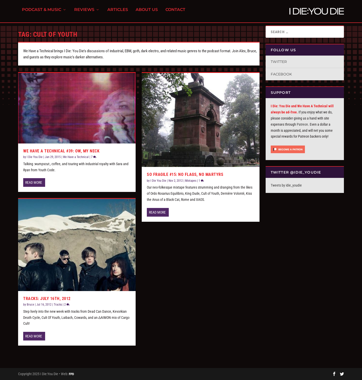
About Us (147, 13)
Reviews (84, 13)
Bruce (30, 304)
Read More (33, 182)
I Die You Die (35, 157)
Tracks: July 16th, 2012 (47, 298)
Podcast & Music (41, 13)
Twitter (279, 61)
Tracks (58, 304)
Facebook (281, 74)
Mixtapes (190, 180)
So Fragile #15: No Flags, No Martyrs (185, 174)
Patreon (302, 124)
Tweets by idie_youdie (286, 185)
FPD (71, 374)
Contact (175, 13)
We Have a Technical (76, 157)
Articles (117, 13)
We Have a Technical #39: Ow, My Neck (61, 151)
